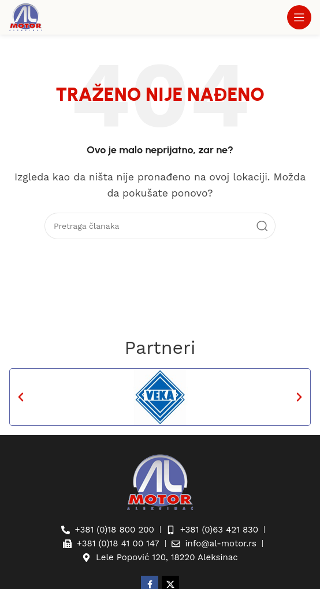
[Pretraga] (160, 226)
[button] (21, 397)
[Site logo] (26, 16)
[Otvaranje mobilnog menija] (299, 17)
